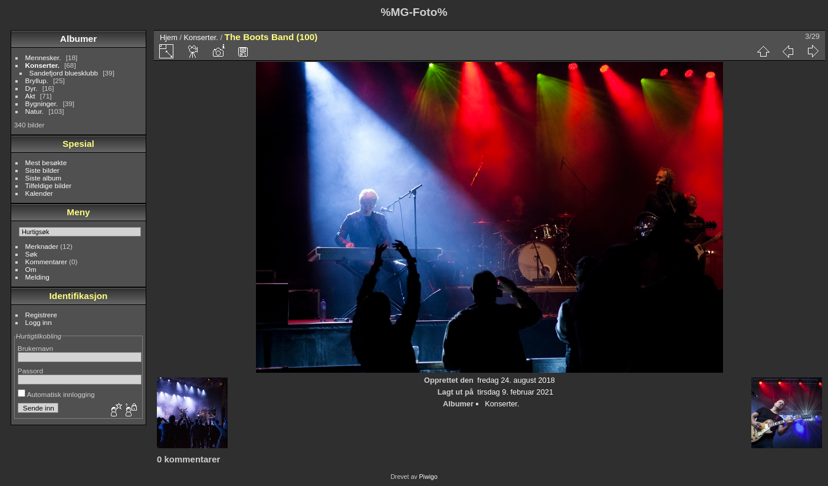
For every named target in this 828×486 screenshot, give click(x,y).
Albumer (78, 39)
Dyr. (31, 88)
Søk (31, 254)
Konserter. (42, 65)
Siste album (43, 178)
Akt (30, 96)
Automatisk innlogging (56, 394)
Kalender (39, 193)
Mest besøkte (46, 162)
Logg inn (38, 322)
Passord (30, 371)
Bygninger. (41, 103)
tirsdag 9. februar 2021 (515, 392)
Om (31, 269)
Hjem (169, 37)
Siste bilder (42, 170)
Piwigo (428, 476)
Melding (37, 277)
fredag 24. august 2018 (516, 380)
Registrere (41, 314)
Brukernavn (35, 348)
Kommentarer (46, 261)
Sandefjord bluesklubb (63, 73)
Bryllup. (36, 80)
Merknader (41, 246)
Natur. (34, 111)
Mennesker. (43, 57)
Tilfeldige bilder (48, 185)
